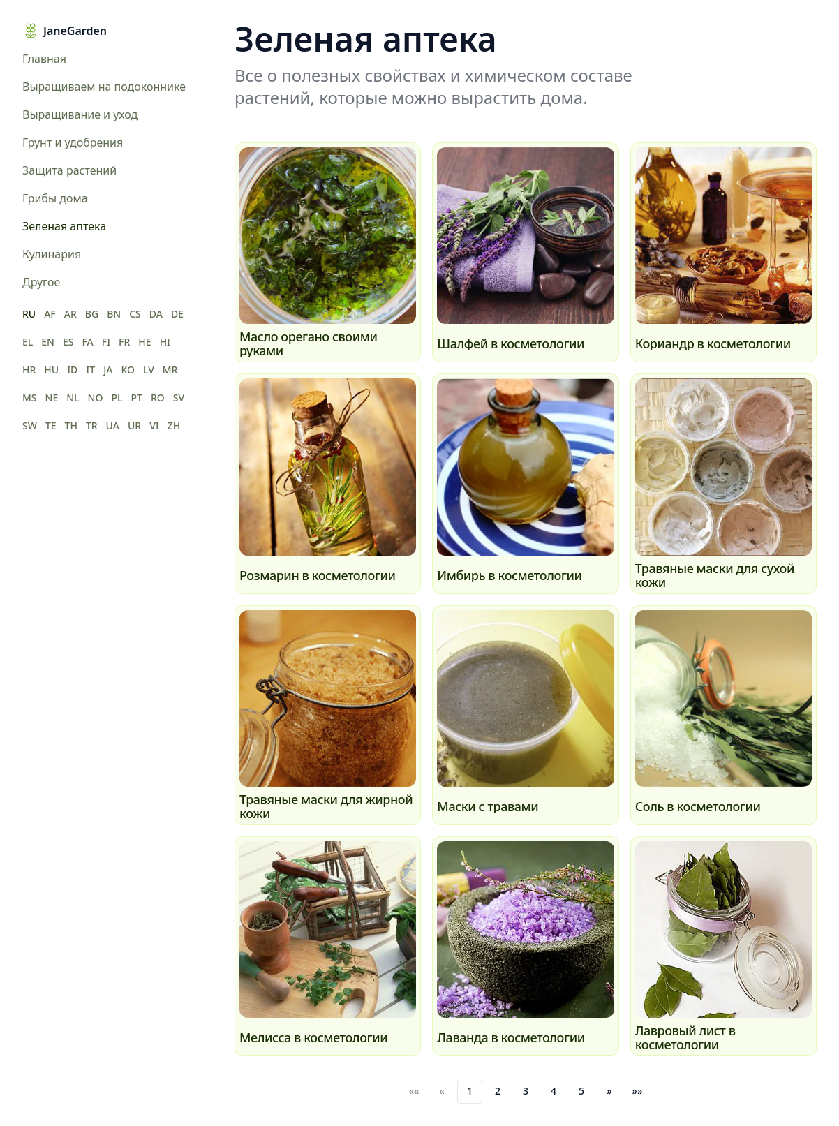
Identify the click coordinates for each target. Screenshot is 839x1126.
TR (92, 425)
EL (27, 341)
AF (50, 313)
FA (87, 341)
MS (29, 397)
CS (135, 313)
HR (29, 369)
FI (106, 341)
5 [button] (581, 1090)
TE (51, 425)
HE (144, 341)
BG (91, 313)
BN (114, 313)
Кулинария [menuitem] (51, 254)
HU (51, 369)
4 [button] (553, 1090)
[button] (609, 1091)
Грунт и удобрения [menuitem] (72, 142)
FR (124, 341)
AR (70, 313)
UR (134, 425)
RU (29, 313)
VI (154, 425)
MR (170, 369)
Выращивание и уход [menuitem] (80, 114)
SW (29, 425)
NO (95, 397)
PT (136, 397)
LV (148, 369)
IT (90, 369)
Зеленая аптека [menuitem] (64, 226)
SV (178, 397)
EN (47, 341)
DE (177, 313)
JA (107, 369)
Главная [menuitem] (44, 58)
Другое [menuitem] (41, 282)
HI (165, 341)
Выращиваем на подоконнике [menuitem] (104, 86)
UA (112, 425)
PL (116, 397)
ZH (174, 425)
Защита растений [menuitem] (69, 170)
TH (71, 425)
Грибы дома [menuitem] (55, 198)
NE (52, 397)
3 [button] (525, 1090)
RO (158, 397)
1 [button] (470, 1090)
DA (156, 313)
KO (128, 369)
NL (72, 397)
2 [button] (497, 1090)
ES (68, 341)
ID (72, 369)
